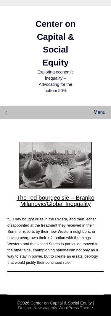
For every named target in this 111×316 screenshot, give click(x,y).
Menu (99, 112)
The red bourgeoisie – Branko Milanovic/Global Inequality (56, 200)
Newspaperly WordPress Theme (63, 307)
